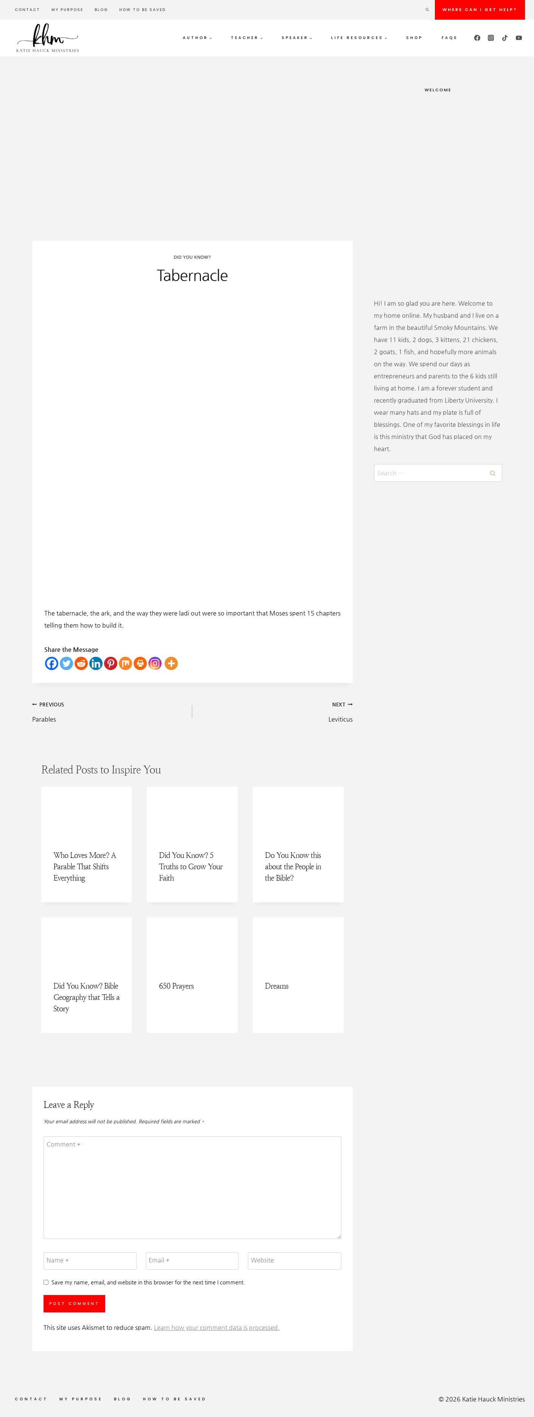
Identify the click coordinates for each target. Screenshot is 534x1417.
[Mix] (125, 663)
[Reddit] (81, 663)
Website (262, 1259)
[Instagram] (491, 38)
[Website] (294, 1261)
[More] (171, 663)
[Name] (90, 1261)
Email (159, 1259)
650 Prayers (176, 986)
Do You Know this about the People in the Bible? (293, 867)
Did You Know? (192, 257)
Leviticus (275, 710)
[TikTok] (505, 38)
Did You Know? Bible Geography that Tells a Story (86, 997)
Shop (414, 38)
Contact (27, 9)
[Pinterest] (110, 663)
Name (58, 1259)
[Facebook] (477, 38)
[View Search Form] (427, 10)
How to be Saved (142, 9)
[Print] (140, 663)
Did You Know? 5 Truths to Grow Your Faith (191, 867)
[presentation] (86, 812)
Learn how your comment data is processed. (217, 1327)
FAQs (450, 38)
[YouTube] (519, 38)
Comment (64, 1143)
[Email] (192, 1261)
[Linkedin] (96, 663)
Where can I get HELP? (479, 9)
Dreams (276, 986)
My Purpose (67, 9)
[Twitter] (66, 663)
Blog (101, 9)
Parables (109, 710)
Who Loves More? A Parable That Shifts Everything (84, 867)
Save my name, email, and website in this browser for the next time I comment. (148, 1282)
